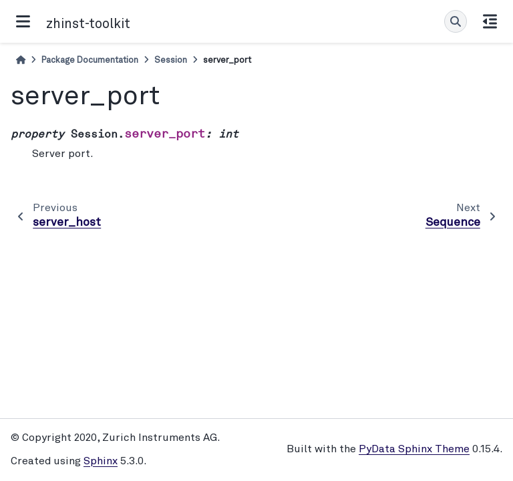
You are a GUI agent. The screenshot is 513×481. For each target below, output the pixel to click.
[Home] (20, 60)
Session (170, 60)
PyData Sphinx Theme (414, 449)
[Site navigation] (23, 21)
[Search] (455, 21)
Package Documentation (89, 60)
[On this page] (490, 21)
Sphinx (100, 461)
